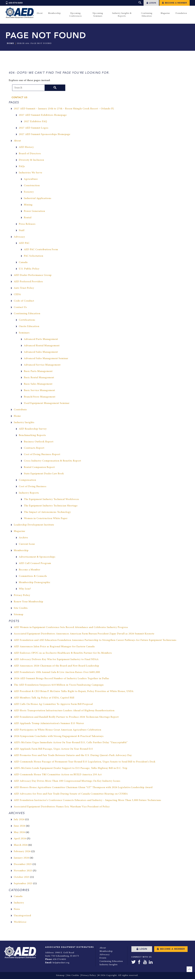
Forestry (29, 192)
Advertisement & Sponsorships (37, 557)
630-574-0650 (14, 3)
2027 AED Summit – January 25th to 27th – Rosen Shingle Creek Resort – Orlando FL (64, 109)
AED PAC (24, 243)
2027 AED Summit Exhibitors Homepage (43, 115)
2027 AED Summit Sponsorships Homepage (44, 134)
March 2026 (21, 845)
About (17, 141)
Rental (27, 217)
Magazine (19, 531)
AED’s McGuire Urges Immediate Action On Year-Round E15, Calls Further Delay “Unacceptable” (71, 742)
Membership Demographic (34, 582)
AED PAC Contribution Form (41, 249)
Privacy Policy (22, 595)
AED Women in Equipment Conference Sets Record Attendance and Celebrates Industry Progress (71, 627)
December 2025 (23, 864)
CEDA (17, 294)
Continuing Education (27, 313)
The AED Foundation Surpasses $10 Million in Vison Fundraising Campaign (59, 685)
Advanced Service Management (42, 365)
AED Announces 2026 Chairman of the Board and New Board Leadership (56, 666)
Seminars (24, 333)
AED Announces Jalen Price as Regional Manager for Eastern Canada (54, 646)
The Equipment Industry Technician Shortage (51, 506)
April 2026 (20, 838)
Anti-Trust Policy (24, 288)
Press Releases (27, 224)
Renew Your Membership (28, 602)
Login (151, 3)
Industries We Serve (30, 173)
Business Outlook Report (38, 442)
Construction (32, 185)
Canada (23, 262)
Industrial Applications (37, 198)
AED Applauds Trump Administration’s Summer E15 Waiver (49, 723)
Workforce (20, 922)
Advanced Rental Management (42, 345)
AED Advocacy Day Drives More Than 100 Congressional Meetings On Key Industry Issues (67, 781)
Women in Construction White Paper (46, 518)
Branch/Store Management (39, 397)
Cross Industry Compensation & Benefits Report (52, 461)
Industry (19, 903)
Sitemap (18, 614)
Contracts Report (34, 448)
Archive (23, 537)
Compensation (27, 480)
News (17, 909)
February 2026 (22, 851)
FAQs (22, 166)
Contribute (20, 409)
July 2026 (19, 819)
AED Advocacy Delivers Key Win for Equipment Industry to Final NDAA (56, 659)
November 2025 (23, 871)
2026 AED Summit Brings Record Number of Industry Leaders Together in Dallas (61, 678)
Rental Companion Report (39, 467)
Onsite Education (29, 326)
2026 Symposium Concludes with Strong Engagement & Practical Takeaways (59, 736)
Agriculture (31, 179)
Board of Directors (30, 153)
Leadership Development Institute (34, 525)
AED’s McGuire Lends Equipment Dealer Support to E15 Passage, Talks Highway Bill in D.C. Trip (70, 768)
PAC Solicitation (33, 256)
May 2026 (19, 832)
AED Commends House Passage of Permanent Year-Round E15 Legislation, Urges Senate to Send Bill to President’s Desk (84, 762)
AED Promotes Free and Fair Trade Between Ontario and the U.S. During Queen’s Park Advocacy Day (73, 755)
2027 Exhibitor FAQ (35, 121)
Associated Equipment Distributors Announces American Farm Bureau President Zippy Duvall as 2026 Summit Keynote (84, 634)
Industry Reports (29, 493)
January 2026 (21, 858)
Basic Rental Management (39, 377)
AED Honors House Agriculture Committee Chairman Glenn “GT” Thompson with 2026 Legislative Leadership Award (83, 787)
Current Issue (27, 544)
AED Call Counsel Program (35, 563)
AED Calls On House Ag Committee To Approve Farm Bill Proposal (53, 704)
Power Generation (34, 211)
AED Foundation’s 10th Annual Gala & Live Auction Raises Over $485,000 (57, 672)
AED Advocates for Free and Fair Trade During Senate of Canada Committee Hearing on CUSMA (71, 794)
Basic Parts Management (38, 371)
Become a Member (174, 3)
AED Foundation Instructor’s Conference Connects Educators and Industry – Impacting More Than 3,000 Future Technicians (87, 800)
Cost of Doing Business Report (42, 454)
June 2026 (19, 826)
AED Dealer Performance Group (33, 275)
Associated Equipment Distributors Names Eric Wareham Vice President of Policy (62, 807)
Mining (28, 205)
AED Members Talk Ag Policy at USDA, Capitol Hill (44, 698)
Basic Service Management (39, 390)
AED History (26, 147)
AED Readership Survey (33, 429)
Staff (21, 230)
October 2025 (22, 877)
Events (103, 958)
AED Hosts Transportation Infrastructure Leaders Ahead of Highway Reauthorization (64, 710)
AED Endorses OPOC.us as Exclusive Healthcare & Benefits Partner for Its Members (63, 653)
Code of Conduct (24, 301)
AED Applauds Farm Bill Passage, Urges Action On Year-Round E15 (53, 749)
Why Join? (25, 589)
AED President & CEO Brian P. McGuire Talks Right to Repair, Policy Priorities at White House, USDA (73, 691)
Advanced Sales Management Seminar (46, 358)
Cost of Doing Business (32, 486)
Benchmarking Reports (32, 435)
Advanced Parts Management (41, 339)
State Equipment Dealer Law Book (44, 473)
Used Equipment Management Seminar (46, 403)
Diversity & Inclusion (31, 160)
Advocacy (19, 237)
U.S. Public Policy (29, 269)
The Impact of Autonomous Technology (47, 512)
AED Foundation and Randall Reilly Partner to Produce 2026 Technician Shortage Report (66, 717)
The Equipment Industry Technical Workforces (51, 499)
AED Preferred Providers (28, 281)
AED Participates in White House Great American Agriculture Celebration (57, 730)
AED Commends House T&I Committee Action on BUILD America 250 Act (58, 774)
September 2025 (23, 883)
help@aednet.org (61, 963)
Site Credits (21, 608)
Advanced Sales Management (41, 352)
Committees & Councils (33, 576)
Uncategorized (22, 915)
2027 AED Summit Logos (33, 128)
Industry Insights (24, 422)
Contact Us (19, 97)
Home (10, 43)
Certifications (27, 320)
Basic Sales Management (38, 384)
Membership (21, 550)
